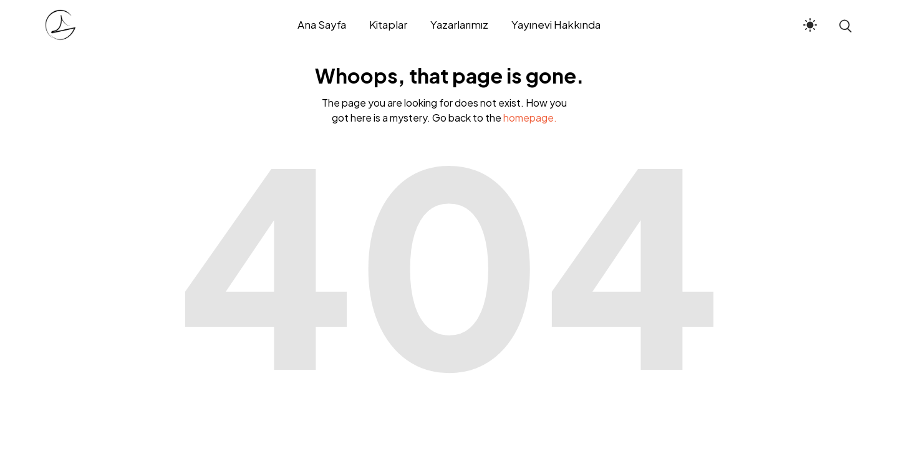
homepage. (530, 117)
